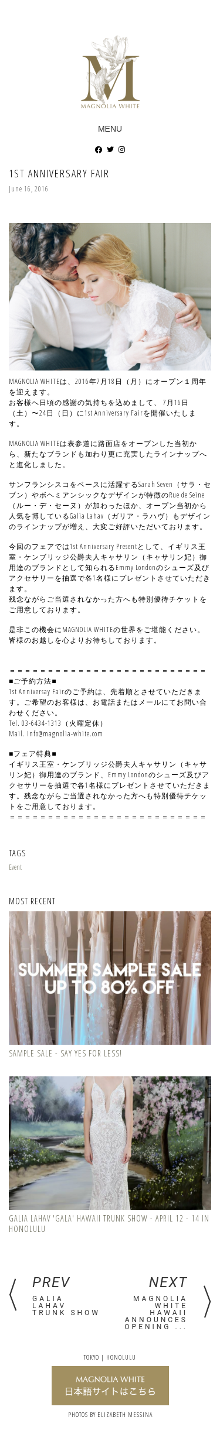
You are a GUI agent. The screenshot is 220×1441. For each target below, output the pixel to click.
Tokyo (91, 1357)
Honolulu (121, 1357)
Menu (110, 128)
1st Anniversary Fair (59, 173)
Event (15, 867)
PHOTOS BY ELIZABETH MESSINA (110, 1414)
